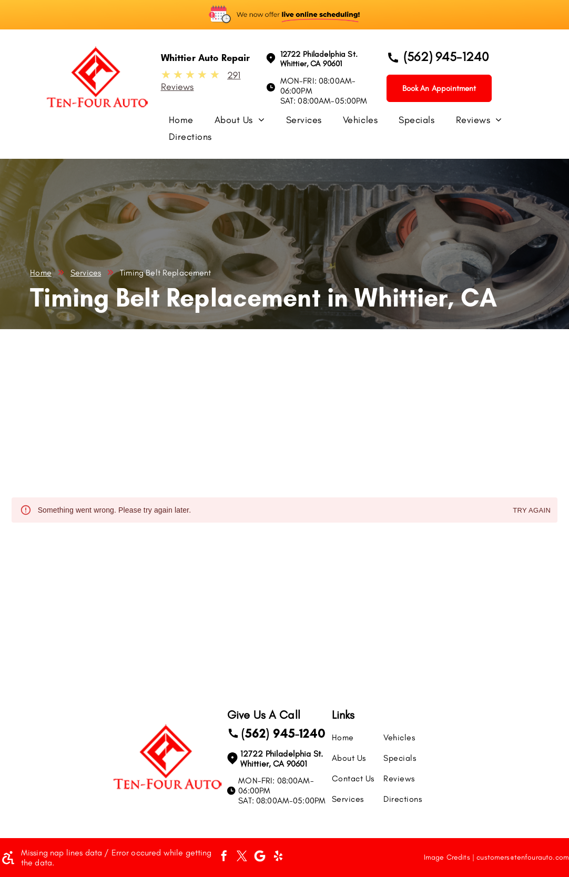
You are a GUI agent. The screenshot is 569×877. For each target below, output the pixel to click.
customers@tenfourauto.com (522, 857)
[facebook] (224, 857)
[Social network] (260, 857)
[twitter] (242, 857)
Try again (531, 511)
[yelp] (278, 857)
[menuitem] (192, 122)
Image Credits (447, 857)
